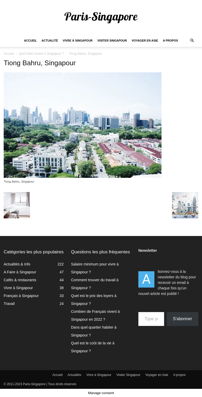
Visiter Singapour (112, 40)
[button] (192, 40)
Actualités (74, 375)
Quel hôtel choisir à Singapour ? (41, 54)
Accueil (30, 40)
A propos (170, 40)
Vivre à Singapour (78, 40)
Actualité (50, 40)
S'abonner (182, 318)
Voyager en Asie (145, 40)
